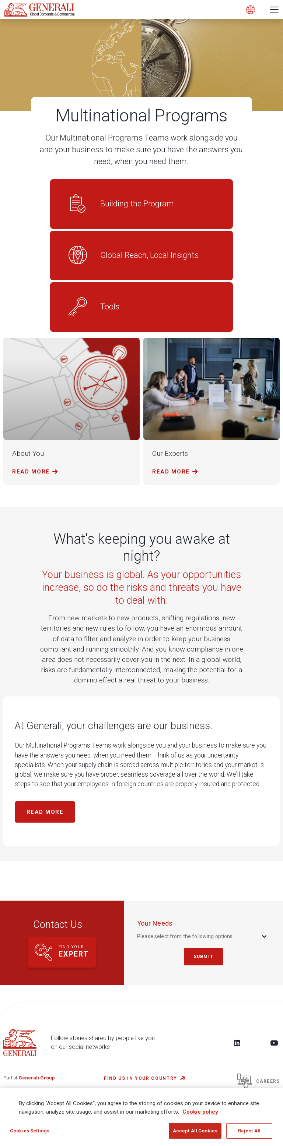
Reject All (249, 1135)
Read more (45, 812)
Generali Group (36, 1078)
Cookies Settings (29, 1135)
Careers (258, 1081)
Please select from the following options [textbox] (185, 936)
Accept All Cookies (195, 1135)
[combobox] (202, 936)
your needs (155, 923)
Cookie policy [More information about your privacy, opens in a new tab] (200, 1115)
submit (203, 956)
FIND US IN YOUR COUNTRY (140, 1078)
